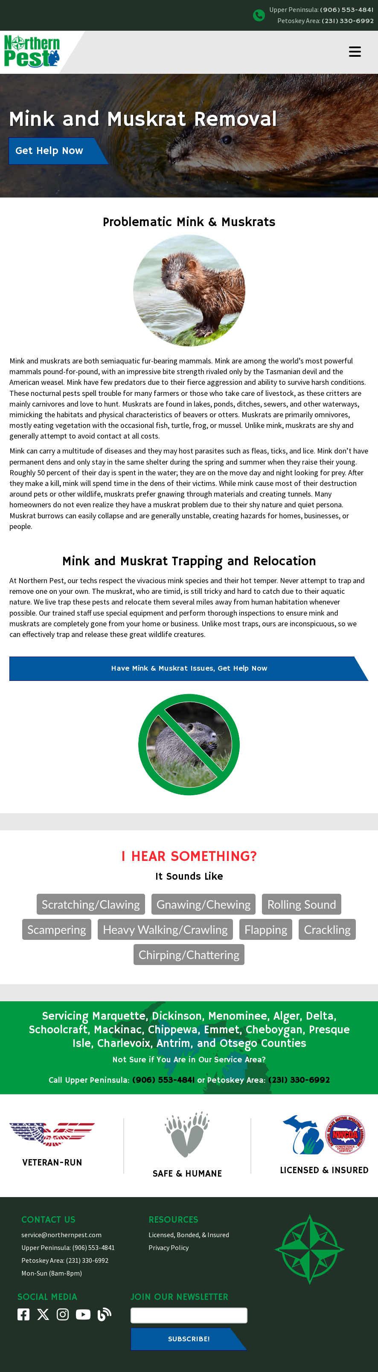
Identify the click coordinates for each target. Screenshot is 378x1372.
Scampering (56, 929)
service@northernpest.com (61, 1234)
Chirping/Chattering (189, 955)
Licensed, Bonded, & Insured (188, 1234)
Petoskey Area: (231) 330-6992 (64, 1260)
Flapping (266, 929)
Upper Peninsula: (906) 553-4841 (68, 1247)
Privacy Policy (168, 1247)
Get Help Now (49, 151)
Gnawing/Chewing (204, 904)
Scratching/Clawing (91, 904)
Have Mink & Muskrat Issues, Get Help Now (189, 668)
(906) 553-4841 (347, 10)
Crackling (327, 929)
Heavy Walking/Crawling (165, 929)
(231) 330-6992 (348, 21)
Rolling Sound (301, 904)
